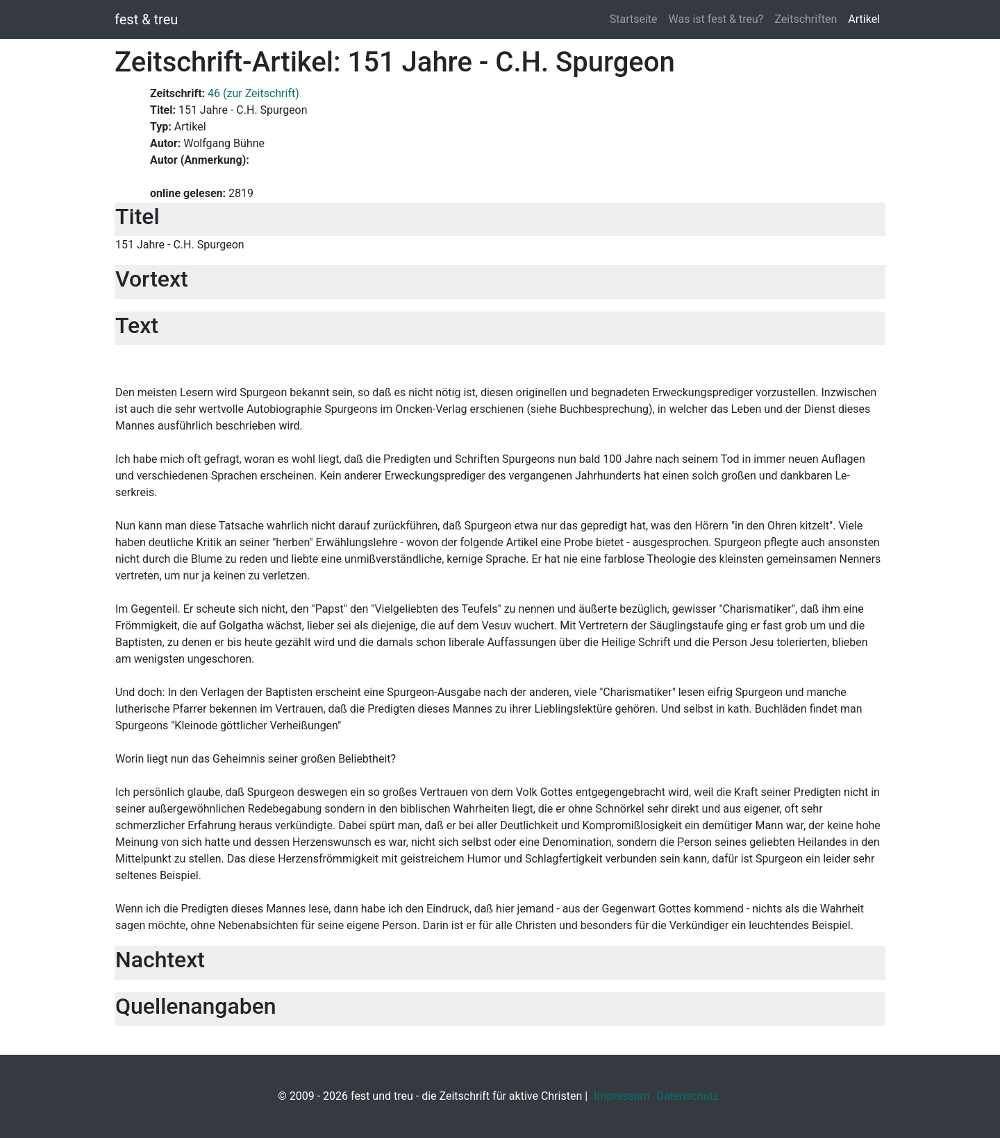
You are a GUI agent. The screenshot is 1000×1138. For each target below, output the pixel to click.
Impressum (622, 1096)
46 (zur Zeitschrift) (253, 93)
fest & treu (146, 19)
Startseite (634, 19)
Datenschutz (688, 1096)
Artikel (864, 19)
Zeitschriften (805, 19)
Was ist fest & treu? (716, 19)
